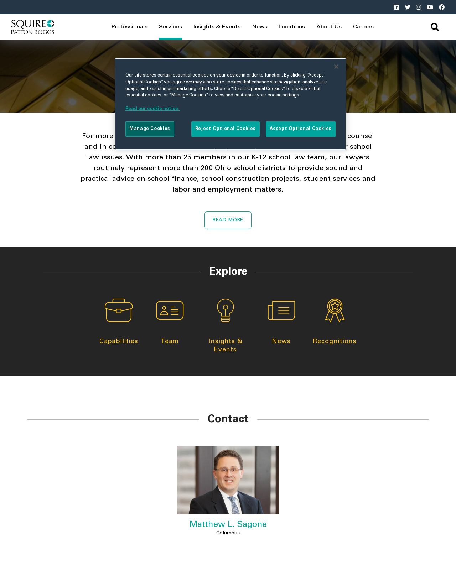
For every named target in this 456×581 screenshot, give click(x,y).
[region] (230, 104)
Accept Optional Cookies (301, 129)
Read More (228, 220)
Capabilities (118, 322)
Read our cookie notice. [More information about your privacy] (152, 109)
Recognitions (335, 322)
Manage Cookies (149, 129)
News (259, 27)
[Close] (336, 66)
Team (170, 322)
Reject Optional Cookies (225, 129)
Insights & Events (226, 326)
